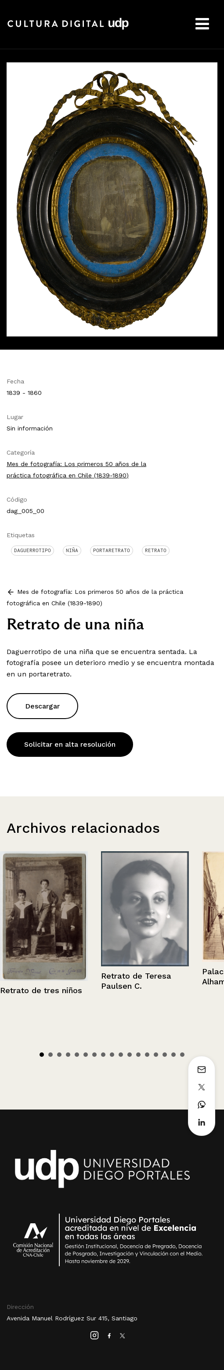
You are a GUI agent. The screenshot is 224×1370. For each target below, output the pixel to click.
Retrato (155, 550)
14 (156, 1054)
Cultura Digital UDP (68, 29)
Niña (72, 550)
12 (138, 1054)
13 (147, 1054)
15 (165, 1054)
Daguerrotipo (32, 550)
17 (182, 1054)
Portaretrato (111, 550)
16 (173, 1054)
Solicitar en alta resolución (70, 744)
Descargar (42, 706)
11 (129, 1054)
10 (121, 1054)
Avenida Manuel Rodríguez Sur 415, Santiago (72, 1318)
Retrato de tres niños (41, 990)
